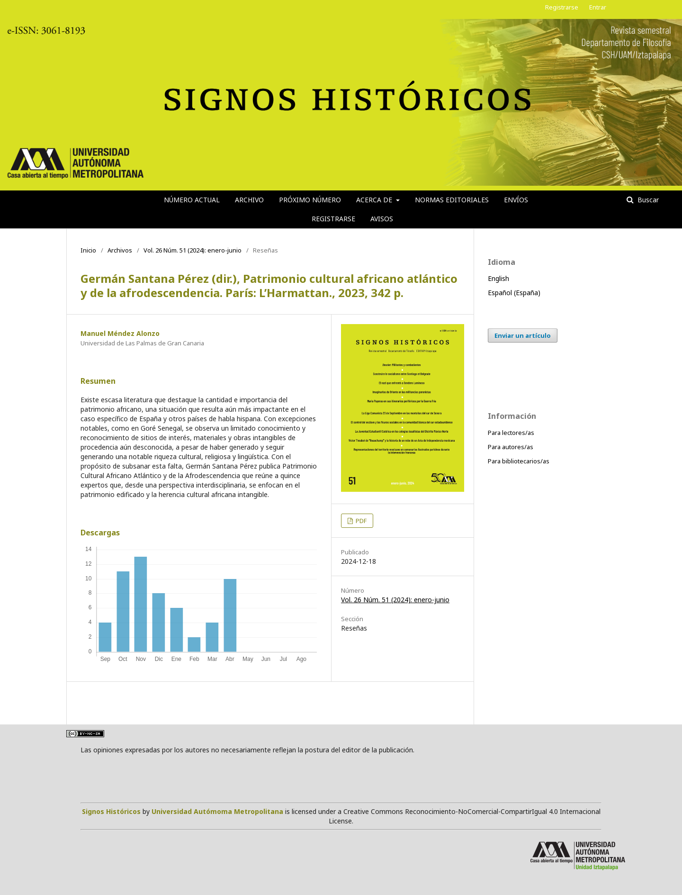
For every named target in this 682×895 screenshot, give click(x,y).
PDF (360, 520)
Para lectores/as (511, 432)
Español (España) (514, 292)
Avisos (381, 218)
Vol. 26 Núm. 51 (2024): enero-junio (193, 250)
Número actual (192, 199)
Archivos (120, 250)
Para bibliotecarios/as (518, 461)
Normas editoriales (452, 199)
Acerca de (375, 199)
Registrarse (333, 218)
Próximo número (310, 199)
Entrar (597, 7)
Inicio (88, 250)
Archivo (249, 199)
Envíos (516, 199)
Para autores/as (510, 447)
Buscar (647, 199)
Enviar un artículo (522, 335)
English (498, 278)
